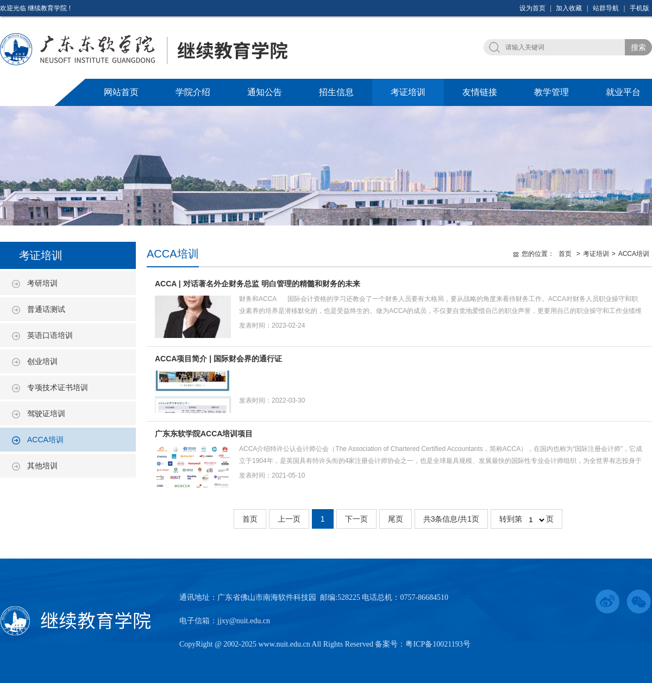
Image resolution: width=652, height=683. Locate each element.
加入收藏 (569, 8)
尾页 (395, 519)
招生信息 (336, 92)
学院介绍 (192, 92)
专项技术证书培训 (57, 387)
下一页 (356, 519)
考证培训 (408, 92)
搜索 (638, 47)
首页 (565, 254)
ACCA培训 (45, 439)
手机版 (639, 8)
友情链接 (479, 92)
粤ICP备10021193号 (437, 644)
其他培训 (42, 465)
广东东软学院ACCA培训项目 (204, 433)
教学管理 (551, 92)
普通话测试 (46, 309)
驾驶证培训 (46, 413)
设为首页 (532, 8)
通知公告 (264, 92)
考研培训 (42, 283)
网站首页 (121, 92)
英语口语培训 (50, 335)
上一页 (289, 519)
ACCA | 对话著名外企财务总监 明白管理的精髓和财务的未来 (257, 283)
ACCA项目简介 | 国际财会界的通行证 (218, 358)
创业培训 (42, 361)
